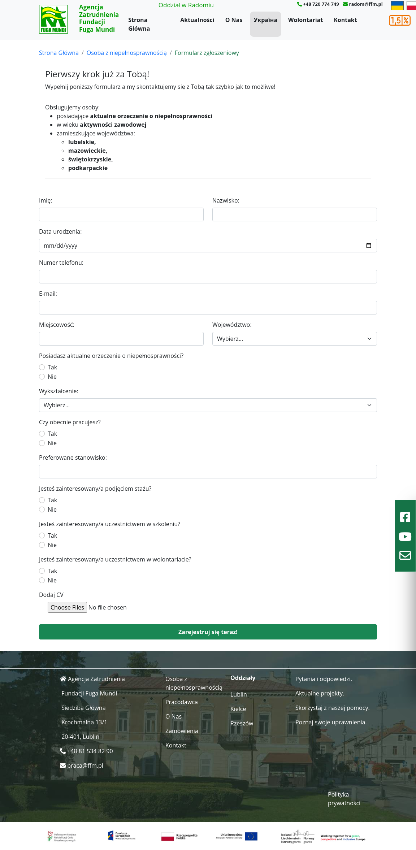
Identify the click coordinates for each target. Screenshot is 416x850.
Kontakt (345, 20)
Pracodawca (181, 702)
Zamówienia (181, 731)
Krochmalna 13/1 (84, 722)
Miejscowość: (56, 325)
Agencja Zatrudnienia (96, 679)
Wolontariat (305, 20)
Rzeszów (242, 723)
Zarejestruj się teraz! (208, 632)
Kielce (238, 709)
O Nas (234, 20)
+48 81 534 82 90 (90, 751)
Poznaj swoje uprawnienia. (331, 722)
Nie (52, 377)
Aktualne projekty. (319, 693)
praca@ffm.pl (85, 765)
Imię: (45, 200)
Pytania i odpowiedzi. (323, 679)
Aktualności (197, 20)
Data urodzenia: (60, 231)
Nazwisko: (225, 200)
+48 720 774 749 (321, 4)
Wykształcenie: (58, 391)
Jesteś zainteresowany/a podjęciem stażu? (95, 489)
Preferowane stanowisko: (73, 457)
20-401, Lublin (80, 737)
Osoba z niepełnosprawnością (127, 53)
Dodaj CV (51, 595)
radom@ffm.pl (365, 4)
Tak (52, 367)
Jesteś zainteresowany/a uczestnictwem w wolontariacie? (115, 559)
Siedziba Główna (83, 708)
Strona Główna (139, 24)
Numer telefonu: (61, 262)
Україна (265, 20)
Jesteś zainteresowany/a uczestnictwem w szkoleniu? (109, 524)
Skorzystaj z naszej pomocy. (332, 708)
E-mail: (48, 294)
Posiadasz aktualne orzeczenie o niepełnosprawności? (111, 356)
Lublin (238, 694)
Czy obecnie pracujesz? (70, 422)
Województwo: (232, 325)
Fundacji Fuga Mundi (89, 693)
